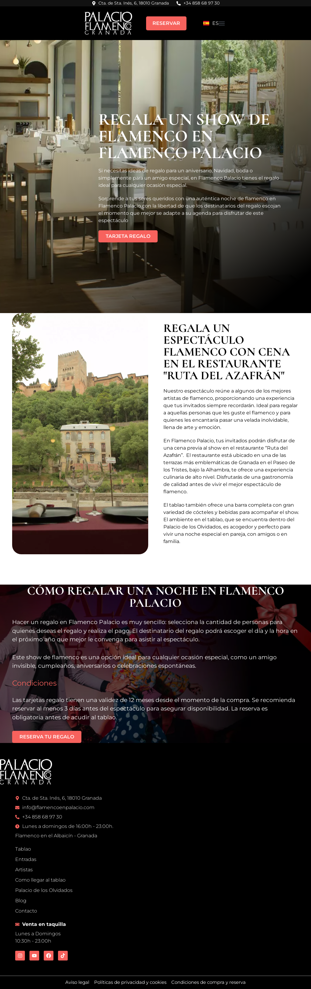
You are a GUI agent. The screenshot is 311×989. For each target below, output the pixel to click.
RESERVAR (166, 23)
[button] (222, 23)
